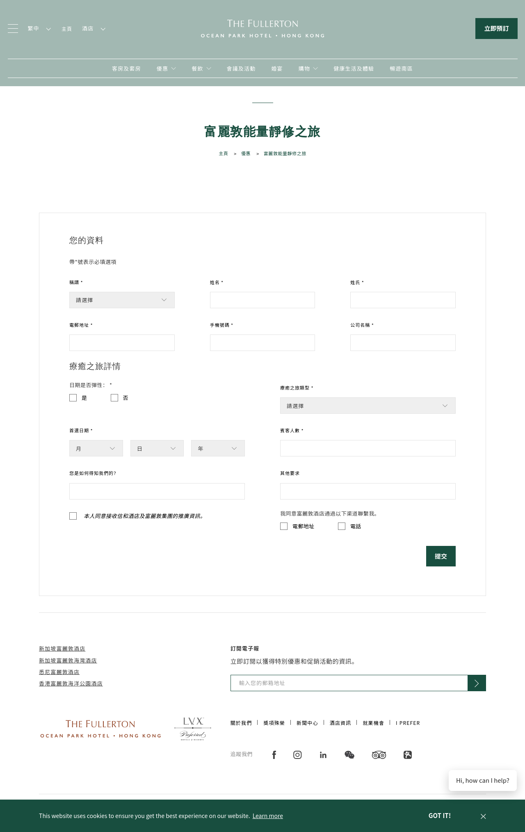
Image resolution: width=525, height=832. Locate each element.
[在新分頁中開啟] (308, 68)
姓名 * (217, 282)
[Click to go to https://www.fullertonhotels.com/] (100, 728)
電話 (355, 526)
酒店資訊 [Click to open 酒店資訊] (341, 722)
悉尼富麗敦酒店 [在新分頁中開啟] (59, 672)
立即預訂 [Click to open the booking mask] (496, 28)
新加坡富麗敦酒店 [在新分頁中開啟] (62, 648)
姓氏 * (357, 282)
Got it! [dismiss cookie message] (440, 815)
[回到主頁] (262, 27)
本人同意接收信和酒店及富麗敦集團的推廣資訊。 (144, 516)
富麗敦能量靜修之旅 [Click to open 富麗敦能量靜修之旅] (285, 153)
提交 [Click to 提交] (441, 556)
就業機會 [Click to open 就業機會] (373, 722)
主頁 (67, 28)
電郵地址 (303, 526)
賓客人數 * (292, 430)
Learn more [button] (268, 815)
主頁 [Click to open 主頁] (223, 153)
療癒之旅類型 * (297, 387)
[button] (483, 815)
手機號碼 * (222, 324)
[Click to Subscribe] (477, 683)
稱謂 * (76, 282)
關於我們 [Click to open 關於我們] (241, 722)
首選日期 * (81, 430)
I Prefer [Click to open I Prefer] (408, 722)
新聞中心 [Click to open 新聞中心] (307, 722)
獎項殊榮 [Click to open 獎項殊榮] (274, 722)
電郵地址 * (81, 324)
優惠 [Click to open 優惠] (246, 153)
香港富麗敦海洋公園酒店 (71, 683)
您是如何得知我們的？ (94, 473)
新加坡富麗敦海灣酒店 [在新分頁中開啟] (68, 660)
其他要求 (290, 473)
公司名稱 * (362, 324)
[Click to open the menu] (13, 28)
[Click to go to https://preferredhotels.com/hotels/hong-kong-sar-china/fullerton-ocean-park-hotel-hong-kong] (192, 728)
